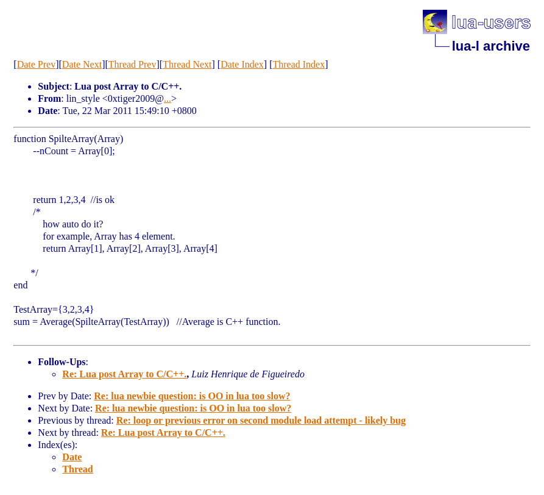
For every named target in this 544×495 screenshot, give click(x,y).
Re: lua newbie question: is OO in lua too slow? (192, 396)
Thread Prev (132, 64)
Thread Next (187, 64)
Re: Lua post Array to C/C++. (124, 374)
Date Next (82, 64)
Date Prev (36, 64)
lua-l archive (491, 46)
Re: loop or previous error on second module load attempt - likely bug (261, 420)
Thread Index (298, 64)
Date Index (242, 64)
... (167, 98)
